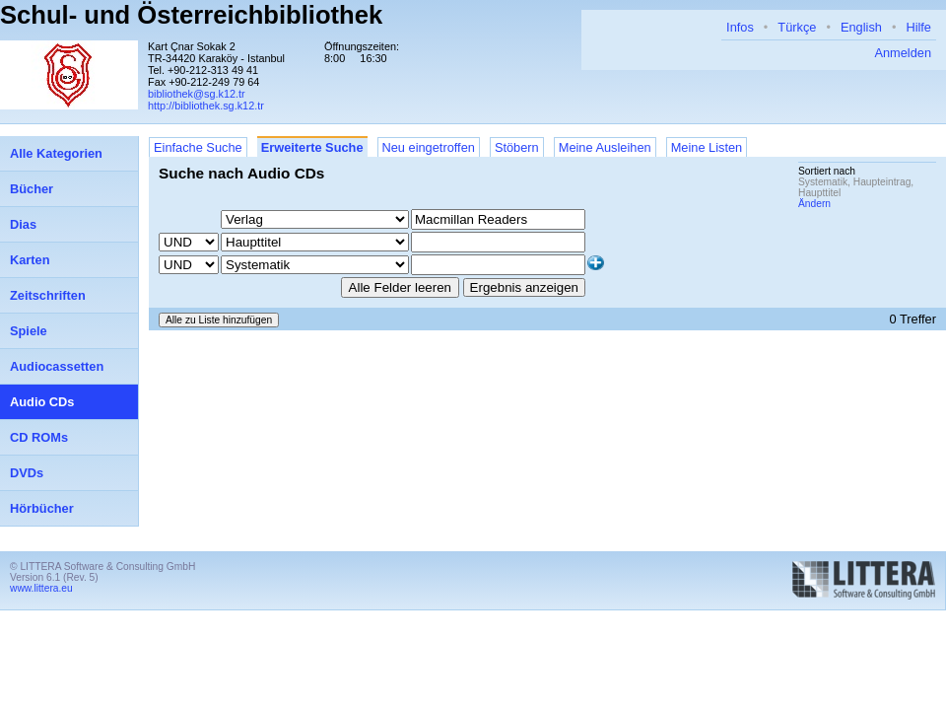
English (861, 27)
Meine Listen (707, 147)
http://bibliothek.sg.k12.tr (206, 105)
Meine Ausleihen (605, 147)
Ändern (814, 203)
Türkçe (796, 27)
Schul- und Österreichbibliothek (191, 15)
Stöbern (517, 147)
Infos (740, 27)
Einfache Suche (198, 147)
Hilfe (918, 27)
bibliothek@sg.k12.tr (196, 94)
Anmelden (902, 52)
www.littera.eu (41, 588)
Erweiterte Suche (312, 147)
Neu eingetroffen (428, 147)
